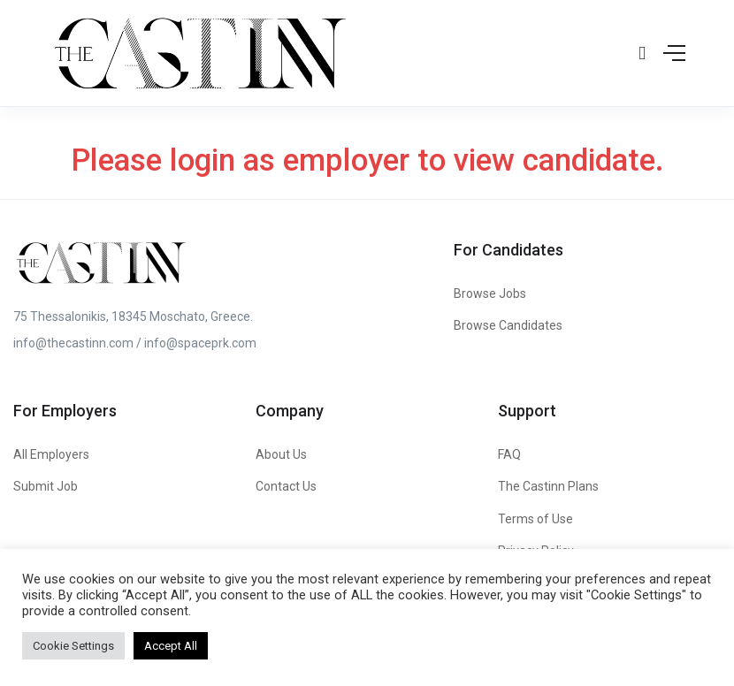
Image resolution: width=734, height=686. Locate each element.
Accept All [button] (170, 645)
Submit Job (45, 486)
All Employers (51, 454)
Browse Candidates (508, 325)
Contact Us (286, 486)
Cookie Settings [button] (73, 645)
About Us (281, 454)
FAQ (509, 454)
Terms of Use (535, 519)
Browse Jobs (490, 293)
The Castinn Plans (548, 486)
